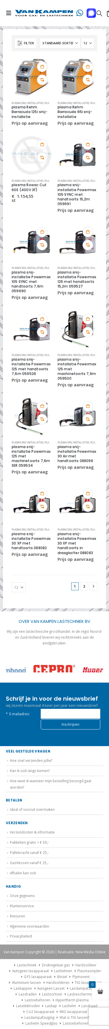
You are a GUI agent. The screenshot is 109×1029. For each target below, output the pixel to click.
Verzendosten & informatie (32, 832)
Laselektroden (28, 1005)
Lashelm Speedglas (41, 1023)
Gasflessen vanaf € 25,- (29, 862)
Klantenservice (22, 905)
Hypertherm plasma (72, 1000)
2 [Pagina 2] (84, 586)
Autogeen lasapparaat (30, 970)
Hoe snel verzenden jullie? (31, 760)
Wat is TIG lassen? (74, 1017)
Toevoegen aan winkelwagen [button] (42, 66)
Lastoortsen (52, 994)
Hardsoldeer (86, 965)
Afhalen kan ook (23, 873)
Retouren (17, 916)
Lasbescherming (81, 994)
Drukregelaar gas (56, 965)
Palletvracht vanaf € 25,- (29, 852)
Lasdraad (89, 1005)
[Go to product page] (32, 77)
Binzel (62, 976)
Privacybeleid (21, 936)
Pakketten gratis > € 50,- (29, 842)
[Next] (93, 586)
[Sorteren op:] (60, 43)
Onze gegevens (22, 895)
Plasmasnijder (89, 970)
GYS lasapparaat (38, 976)
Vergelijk (42, 80)
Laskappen (23, 988)
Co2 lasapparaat (40, 1011)
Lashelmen (63, 970)
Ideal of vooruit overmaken (32, 809)
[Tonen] (87, 43)
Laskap (51, 1005)
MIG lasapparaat (73, 1011)
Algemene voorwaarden (29, 926)
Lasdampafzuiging (85, 988)
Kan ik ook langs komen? (30, 770)
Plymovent (81, 976)
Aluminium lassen (26, 982)
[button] (10, 13)
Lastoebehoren (37, 1000)
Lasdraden (28, 994)
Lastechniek (24, 965)
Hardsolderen (57, 982)
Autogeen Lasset (51, 988)
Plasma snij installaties (27, 103)
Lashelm (69, 1005)
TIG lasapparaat (88, 982)
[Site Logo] (44, 13)
